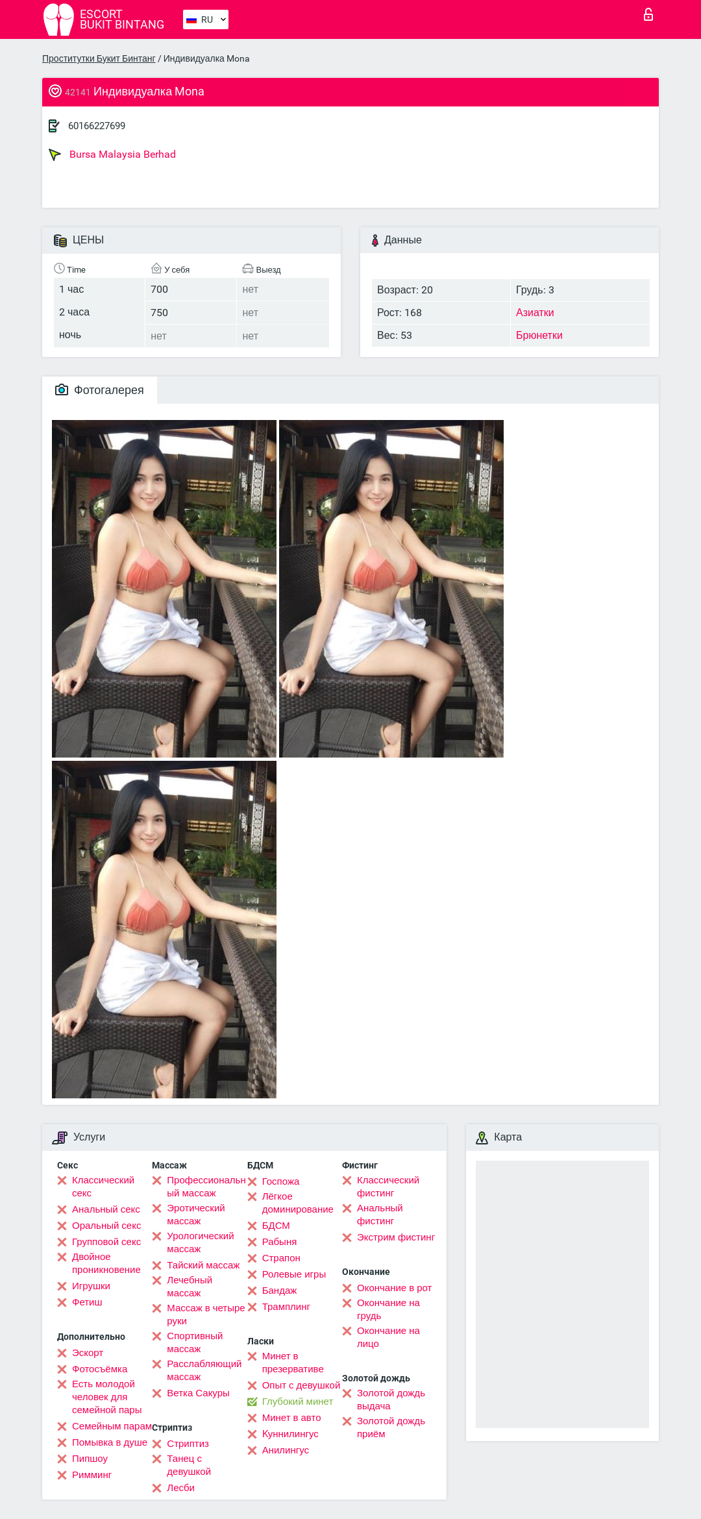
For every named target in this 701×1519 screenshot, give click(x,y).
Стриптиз (188, 1444)
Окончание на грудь (388, 1309)
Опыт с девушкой (301, 1385)
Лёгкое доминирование (298, 1203)
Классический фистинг (388, 1186)
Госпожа (281, 1181)
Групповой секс (106, 1242)
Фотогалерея (99, 390)
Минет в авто (291, 1418)
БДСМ (276, 1225)
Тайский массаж (203, 1265)
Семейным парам (112, 1426)
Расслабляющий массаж (204, 1370)
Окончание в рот (394, 1288)
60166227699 (96, 126)
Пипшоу (90, 1458)
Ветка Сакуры (198, 1393)
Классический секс (103, 1186)
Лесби (181, 1488)
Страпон (281, 1258)
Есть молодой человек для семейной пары (106, 1397)
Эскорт (87, 1353)
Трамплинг (286, 1307)
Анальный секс (106, 1209)
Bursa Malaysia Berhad (112, 154)
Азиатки (535, 312)
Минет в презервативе (293, 1362)
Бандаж (279, 1290)
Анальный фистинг (380, 1214)
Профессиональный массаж (206, 1186)
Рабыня (279, 1242)
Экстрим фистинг (396, 1237)
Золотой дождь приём (391, 1427)
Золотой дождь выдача (391, 1399)
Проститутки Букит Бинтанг (99, 58)
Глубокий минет (298, 1401)
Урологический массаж (200, 1242)
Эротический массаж (196, 1214)
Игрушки (91, 1286)
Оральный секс (106, 1225)
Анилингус (285, 1450)
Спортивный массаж (195, 1342)
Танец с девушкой (189, 1465)
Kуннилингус (290, 1434)
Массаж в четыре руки (206, 1314)
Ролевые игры (294, 1274)
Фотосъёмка (99, 1369)
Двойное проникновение (106, 1263)
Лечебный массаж (189, 1286)
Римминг (92, 1475)
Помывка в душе (109, 1442)
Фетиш (87, 1302)
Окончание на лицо (388, 1337)
